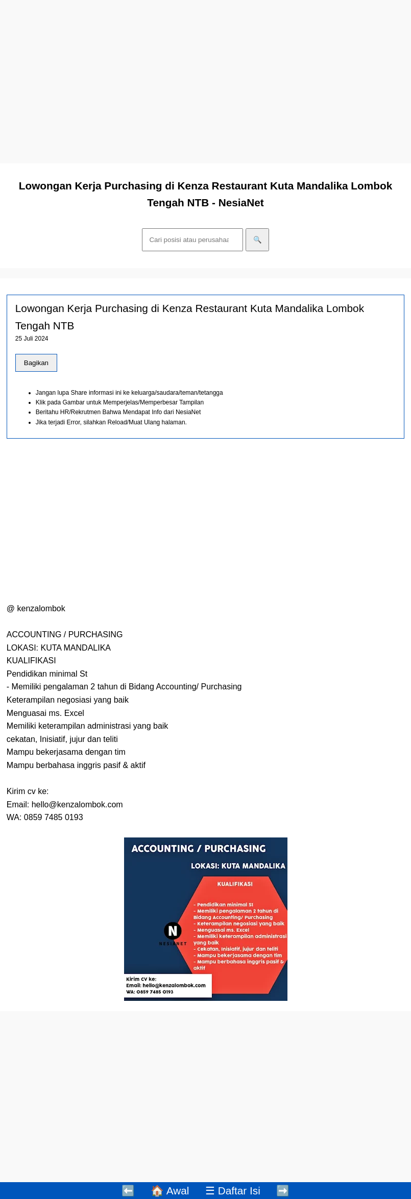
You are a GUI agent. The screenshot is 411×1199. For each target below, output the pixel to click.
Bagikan (36, 363)
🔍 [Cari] (257, 240)
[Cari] (193, 239)
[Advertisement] (205, 81)
